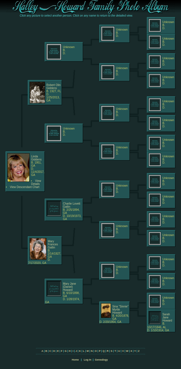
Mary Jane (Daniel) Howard (69, 286)
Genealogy (101, 359)
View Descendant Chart (24, 187)
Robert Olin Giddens (53, 86)
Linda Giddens (36, 158)
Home (75, 359)
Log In (87, 359)
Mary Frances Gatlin (53, 244)
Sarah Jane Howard (167, 317)
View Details (36, 182)
